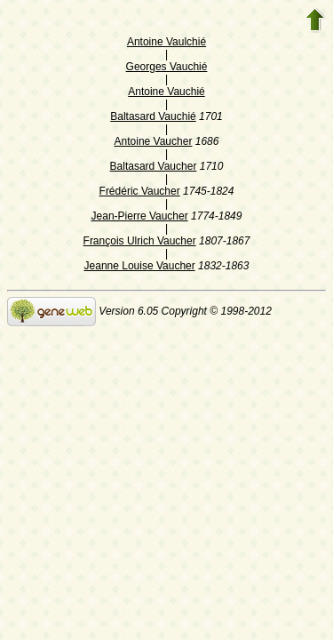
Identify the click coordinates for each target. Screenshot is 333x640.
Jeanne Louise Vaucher (139, 266)
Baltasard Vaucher (153, 166)
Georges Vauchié (167, 66)
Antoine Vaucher (154, 141)
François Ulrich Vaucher (139, 241)
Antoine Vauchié (166, 91)
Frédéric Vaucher (139, 191)
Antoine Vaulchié (166, 42)
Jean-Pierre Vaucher (139, 216)
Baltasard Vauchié (153, 116)
